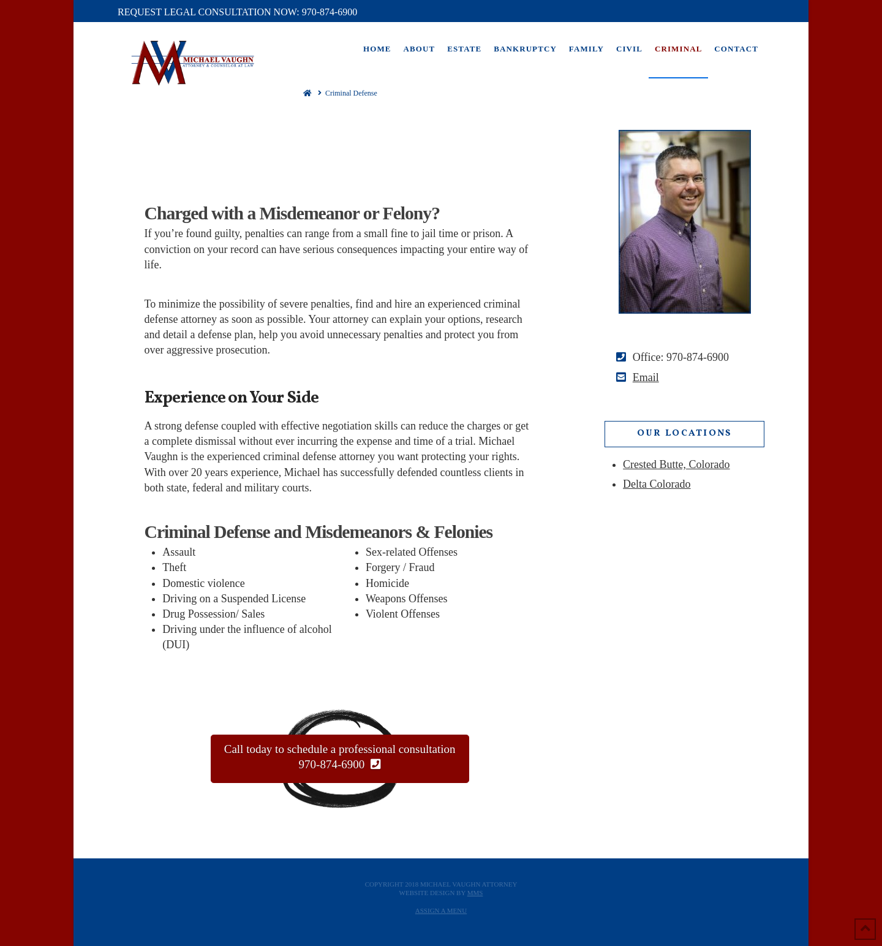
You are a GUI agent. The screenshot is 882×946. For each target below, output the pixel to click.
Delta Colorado (656, 484)
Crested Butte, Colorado (676, 464)
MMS (475, 892)
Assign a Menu (441, 910)
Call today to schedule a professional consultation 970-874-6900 (340, 757)
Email (646, 377)
